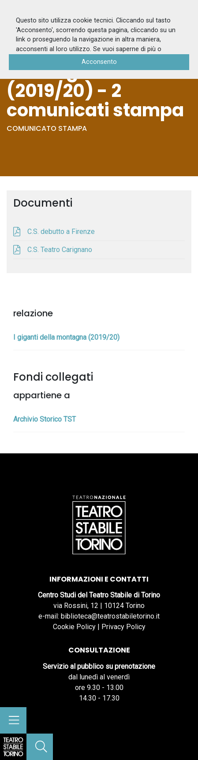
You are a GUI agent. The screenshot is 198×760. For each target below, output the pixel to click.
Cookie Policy (74, 627)
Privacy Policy (123, 627)
